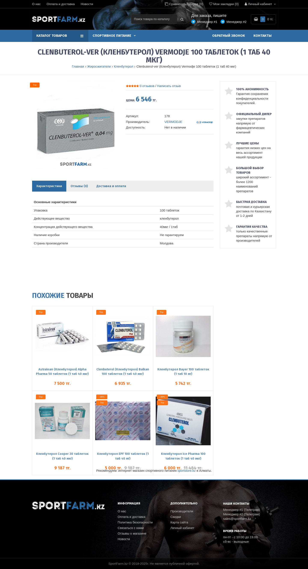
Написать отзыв (169, 86)
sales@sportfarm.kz (237, 519)
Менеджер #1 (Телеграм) (241, 509)
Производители (181, 511)
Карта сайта (179, 523)
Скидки (175, 517)
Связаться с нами (131, 529)
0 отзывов (147, 86)
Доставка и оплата (111, 186)
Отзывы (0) (79, 186)
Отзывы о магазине (132, 534)
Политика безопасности (135, 523)
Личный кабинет (182, 529)
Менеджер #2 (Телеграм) (241, 514)
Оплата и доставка (61, 4)
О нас (36, 4)
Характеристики (49, 186)
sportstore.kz (186, 470)
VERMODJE (173, 122)
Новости (87, 4)
